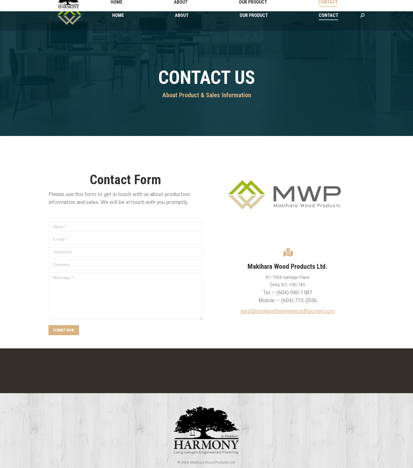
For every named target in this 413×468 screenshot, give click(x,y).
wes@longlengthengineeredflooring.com (288, 311)
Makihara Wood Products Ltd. (287, 266)
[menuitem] (118, 15)
